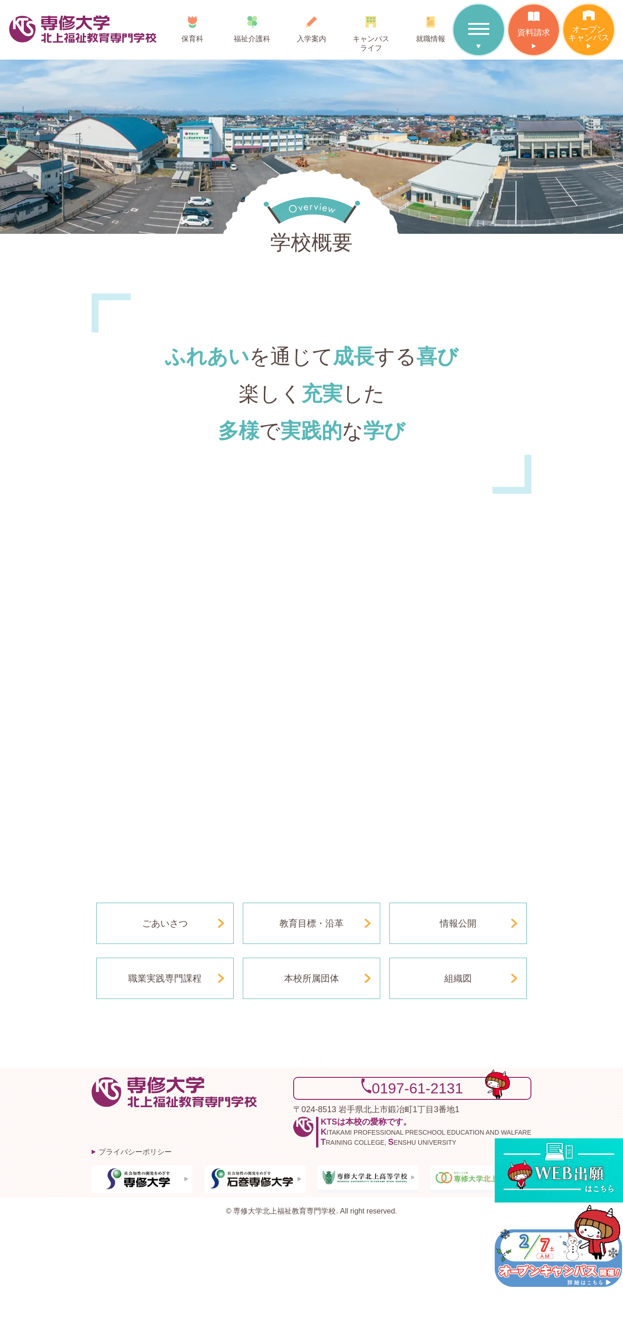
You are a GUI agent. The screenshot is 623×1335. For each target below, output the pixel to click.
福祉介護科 (252, 26)
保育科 (193, 26)
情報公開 (458, 923)
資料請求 (533, 21)
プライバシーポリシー (135, 1152)
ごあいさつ (165, 923)
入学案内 (311, 26)
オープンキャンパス (588, 23)
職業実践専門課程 (165, 978)
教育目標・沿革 (311, 923)
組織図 (458, 978)
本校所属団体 (311, 978)
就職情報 (430, 26)
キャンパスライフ (371, 30)
